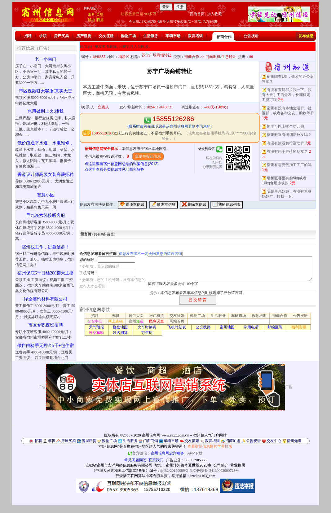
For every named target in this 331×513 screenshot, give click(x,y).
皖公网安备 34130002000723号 (214, 470)
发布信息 (305, 36)
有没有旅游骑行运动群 (285, 143)
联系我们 (155, 460)
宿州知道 (294, 441)
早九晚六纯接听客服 (45, 215)
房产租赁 (83, 36)
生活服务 (150, 36)
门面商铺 (150, 441)
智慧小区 (45, 195)
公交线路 (203, 327)
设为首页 (197, 14)
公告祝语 (251, 36)
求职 (42, 36)
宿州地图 (227, 327)
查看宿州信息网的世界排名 (210, 446)
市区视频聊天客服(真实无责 (46, 91)
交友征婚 (106, 36)
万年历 (146, 333)
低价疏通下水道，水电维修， (45, 143)
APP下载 (195, 453)
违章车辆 (96, 333)
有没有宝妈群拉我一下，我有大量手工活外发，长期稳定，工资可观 (288, 95)
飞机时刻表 (176, 327)
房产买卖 (61, 36)
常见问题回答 (135, 460)
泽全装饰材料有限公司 (45, 299)
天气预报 (96, 327)
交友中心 (94, 321)
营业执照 (237, 465)
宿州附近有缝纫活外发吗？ (289, 135)
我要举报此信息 (148, 156)
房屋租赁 (89, 441)
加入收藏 (214, 14)
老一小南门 (45, 59)
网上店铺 (115, 321)
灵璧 (100, 14)
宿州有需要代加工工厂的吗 (289, 165)
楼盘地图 (120, 327)
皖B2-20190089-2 (174, 470)
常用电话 (251, 327)
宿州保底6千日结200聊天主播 (45, 273)
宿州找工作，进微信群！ (45, 247)
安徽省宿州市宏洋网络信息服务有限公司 (119, 465)
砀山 (91, 20)
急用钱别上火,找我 (46, 111)
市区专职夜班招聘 (45, 325)
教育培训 (195, 36)
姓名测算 (120, 333)
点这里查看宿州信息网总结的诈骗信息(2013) (122, 164)
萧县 (91, 14)
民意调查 (156, 321)
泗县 (100, 20)
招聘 (28, 36)
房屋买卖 (68, 441)
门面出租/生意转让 (220, 57)
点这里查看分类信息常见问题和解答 (114, 169)
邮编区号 (274, 327)
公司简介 (221, 465)
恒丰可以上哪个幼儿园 (285, 126)
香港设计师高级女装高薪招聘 (45, 174)
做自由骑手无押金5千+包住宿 (45, 345)
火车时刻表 (147, 327)
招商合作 (224, 37)
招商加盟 (232, 441)
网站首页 (177, 321)
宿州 (136, 321)
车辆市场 (173, 36)
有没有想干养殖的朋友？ (287, 151)
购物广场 (128, 36)
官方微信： (156, 453)
